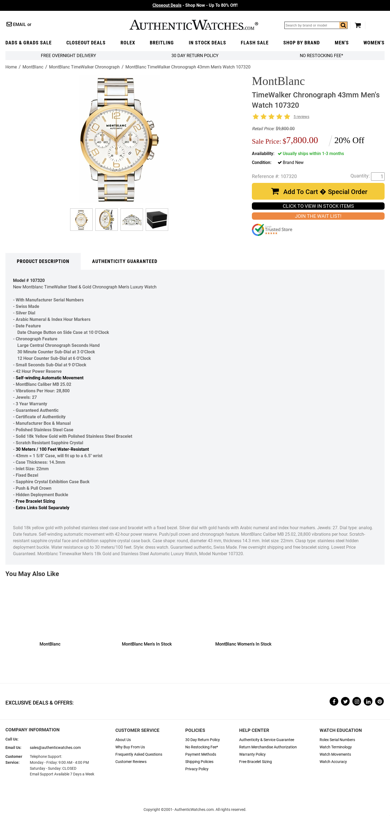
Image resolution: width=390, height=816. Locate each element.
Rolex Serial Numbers (337, 740)
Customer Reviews (131, 761)
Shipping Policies (199, 761)
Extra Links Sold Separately (42, 507)
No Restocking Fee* (321, 55)
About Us (123, 740)
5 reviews (301, 116)
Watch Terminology (336, 747)
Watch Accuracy (333, 761)
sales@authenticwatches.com (55, 747)
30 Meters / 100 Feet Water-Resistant (52, 449)
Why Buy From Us (130, 747)
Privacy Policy (197, 769)
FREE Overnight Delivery (68, 55)
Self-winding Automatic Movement (49, 377)
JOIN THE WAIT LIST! (318, 216)
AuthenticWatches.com (194, 25)
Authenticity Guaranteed (124, 261)
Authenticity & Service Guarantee (266, 740)
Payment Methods (200, 754)
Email (19, 24)
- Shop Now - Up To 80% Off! (195, 5)
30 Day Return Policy (202, 740)
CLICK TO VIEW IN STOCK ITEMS (318, 206)
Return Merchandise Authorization (268, 747)
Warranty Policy (252, 754)
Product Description (43, 261)
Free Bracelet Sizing (35, 501)
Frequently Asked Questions (138, 754)
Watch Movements (335, 754)
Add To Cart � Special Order (325, 192)
